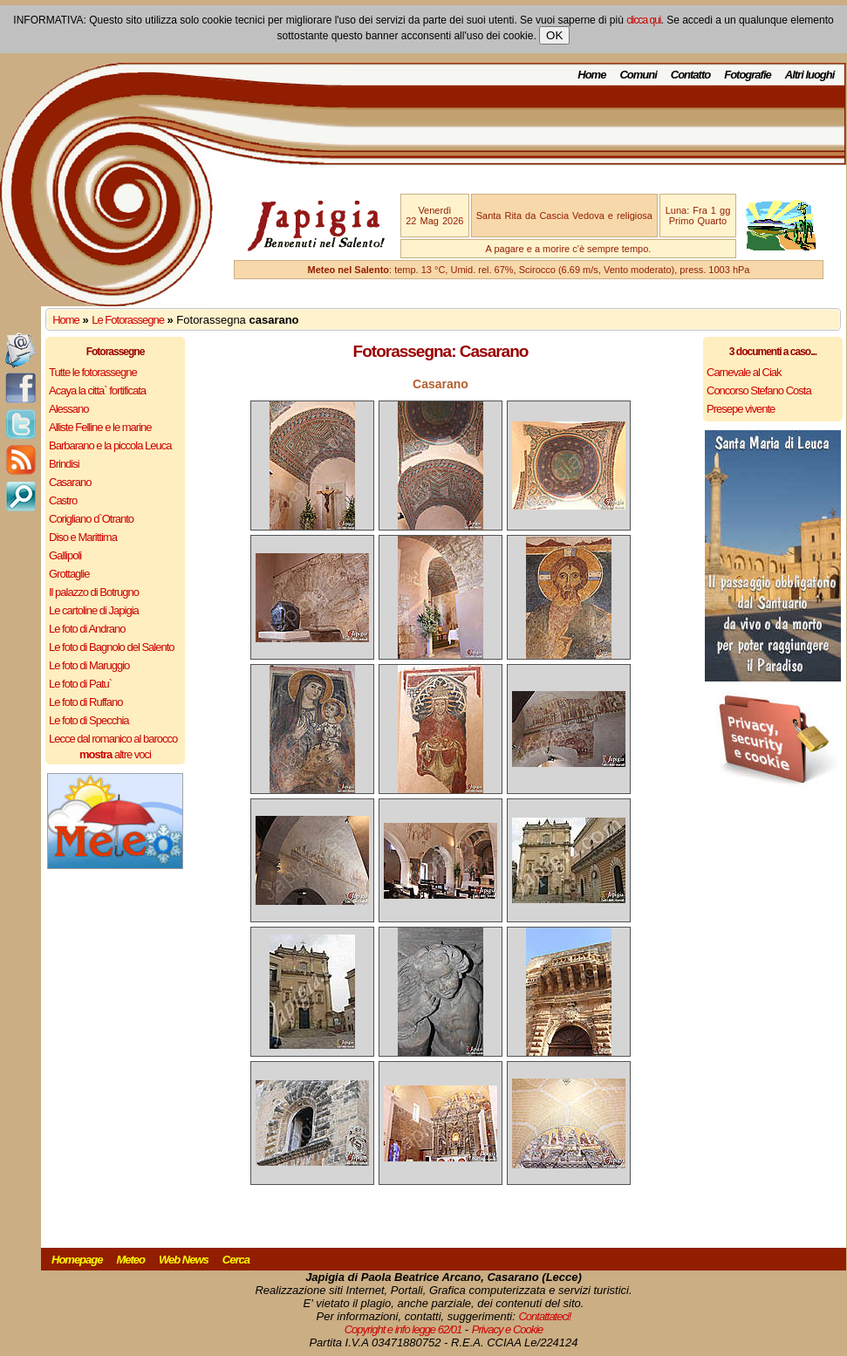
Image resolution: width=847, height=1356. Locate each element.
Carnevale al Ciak (744, 372)
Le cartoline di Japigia (94, 610)
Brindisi (64, 463)
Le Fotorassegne (128, 319)
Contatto (690, 74)
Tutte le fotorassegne (93, 372)
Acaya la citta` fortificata (97, 390)
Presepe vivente (741, 408)
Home (591, 74)
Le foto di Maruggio (89, 665)
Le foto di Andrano (87, 628)
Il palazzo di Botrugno (94, 592)
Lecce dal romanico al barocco (113, 738)
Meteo (130, 1259)
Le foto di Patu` (80, 683)
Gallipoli (65, 555)
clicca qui (643, 20)
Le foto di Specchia (89, 720)
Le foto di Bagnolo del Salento (111, 647)
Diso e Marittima (83, 537)
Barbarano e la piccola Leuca (110, 445)
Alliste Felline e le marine (100, 427)
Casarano (70, 482)
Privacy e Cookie (507, 1329)
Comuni (637, 74)
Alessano (68, 408)
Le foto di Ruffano (85, 702)
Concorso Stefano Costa (759, 390)
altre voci (115, 754)
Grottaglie (69, 573)
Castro (63, 500)
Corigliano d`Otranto (91, 518)
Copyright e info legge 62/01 (403, 1329)
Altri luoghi (810, 74)
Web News (183, 1259)
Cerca (235, 1259)
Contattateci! (544, 1316)
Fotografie (747, 74)
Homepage (76, 1259)
